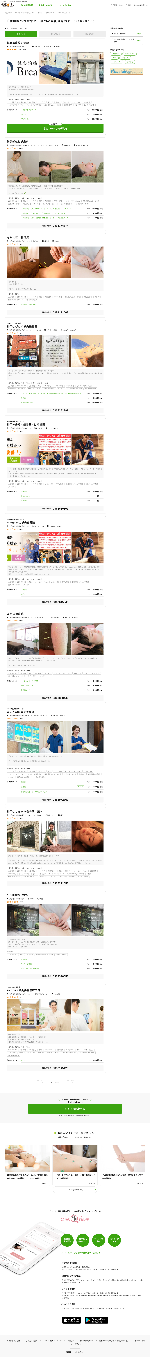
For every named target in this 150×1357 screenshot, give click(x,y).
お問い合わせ (140, 1341)
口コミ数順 (89, 34)
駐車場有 (130, 62)
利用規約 (71, 1341)
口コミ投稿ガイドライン (53, 1341)
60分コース (25, 119)
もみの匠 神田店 (18, 237)
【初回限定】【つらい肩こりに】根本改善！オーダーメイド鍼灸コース (46, 213)
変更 (138, 33)
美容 (114, 58)
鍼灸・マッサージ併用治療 (30, 968)
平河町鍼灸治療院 (18, 895)
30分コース (25, 114)
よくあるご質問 (32, 1341)
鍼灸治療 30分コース (28, 304)
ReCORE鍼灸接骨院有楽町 (23, 990)
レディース (116, 62)
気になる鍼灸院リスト (141, 5)
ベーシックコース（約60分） (31, 681)
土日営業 (116, 54)
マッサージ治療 (26, 964)
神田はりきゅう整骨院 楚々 (25, 811)
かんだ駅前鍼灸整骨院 (20, 712)
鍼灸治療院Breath (18, 42)
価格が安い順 (55, 34)
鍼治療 (23, 594)
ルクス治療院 (15, 613)
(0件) (21, 148)
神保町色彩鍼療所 (18, 141)
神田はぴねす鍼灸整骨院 (22, 326)
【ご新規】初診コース (28, 110)
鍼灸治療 (24, 500)
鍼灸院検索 (28, 5)
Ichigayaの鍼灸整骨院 (21, 522)
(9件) (24, 49)
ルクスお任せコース (28, 685)
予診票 (128, 5)
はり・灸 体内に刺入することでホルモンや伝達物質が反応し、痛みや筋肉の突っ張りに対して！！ (52, 393)
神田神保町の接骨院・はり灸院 (26, 424)
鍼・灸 (23, 1060)
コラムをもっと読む (75, 1190)
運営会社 (78, 1344)
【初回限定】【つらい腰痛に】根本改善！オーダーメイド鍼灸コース (44, 218)
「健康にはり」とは (12, 1341)
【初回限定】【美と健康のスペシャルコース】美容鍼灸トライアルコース (46, 209)
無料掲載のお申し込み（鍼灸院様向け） (114, 1341)
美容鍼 (23, 398)
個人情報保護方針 (86, 1341)
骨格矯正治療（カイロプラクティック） (34, 792)
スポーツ (125, 58)
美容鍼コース (25, 690)
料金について (25, 496)
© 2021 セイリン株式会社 (75, 1352)
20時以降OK (129, 54)
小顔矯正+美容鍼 (27, 402)
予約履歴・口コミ (117, 5)
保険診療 (24, 491)
